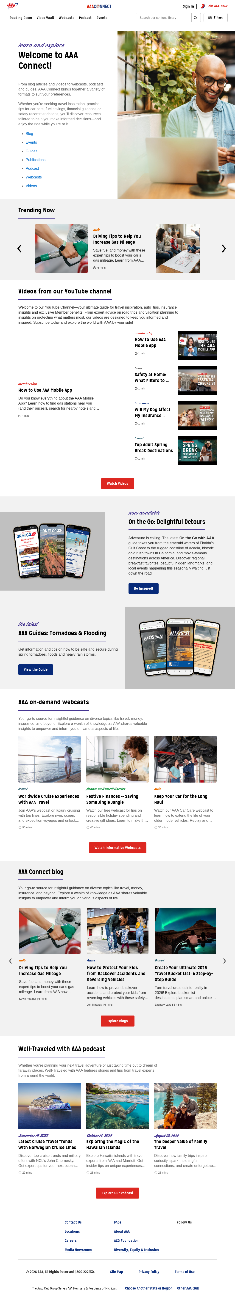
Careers (71, 1240)
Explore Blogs (117, 1020)
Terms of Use (184, 1271)
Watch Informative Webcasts (118, 847)
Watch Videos (117, 483)
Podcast (32, 168)
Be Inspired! (143, 588)
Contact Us (73, 1222)
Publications (35, 160)
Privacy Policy (149, 1271)
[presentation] (19, 248)
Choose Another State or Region (148, 1288)
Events (102, 18)
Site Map (116, 1271)
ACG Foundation (126, 1240)
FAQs (117, 1222)
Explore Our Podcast (117, 1193)
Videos (31, 186)
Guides (31, 151)
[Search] (165, 18)
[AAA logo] (12, 6)
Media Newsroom (78, 1249)
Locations (72, 1231)
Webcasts (34, 177)
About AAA (122, 1231)
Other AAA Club (188, 1288)
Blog (29, 134)
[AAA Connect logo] (99, 6)
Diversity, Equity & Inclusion (136, 1249)
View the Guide (36, 669)
